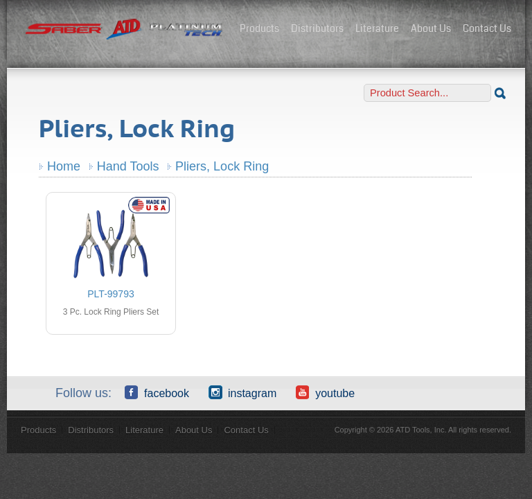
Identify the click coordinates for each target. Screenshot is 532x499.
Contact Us (487, 28)
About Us (431, 28)
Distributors (317, 28)
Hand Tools (128, 166)
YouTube (325, 392)
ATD (125, 30)
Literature (377, 28)
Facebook (157, 392)
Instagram (242, 392)
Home (63, 166)
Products (259, 28)
